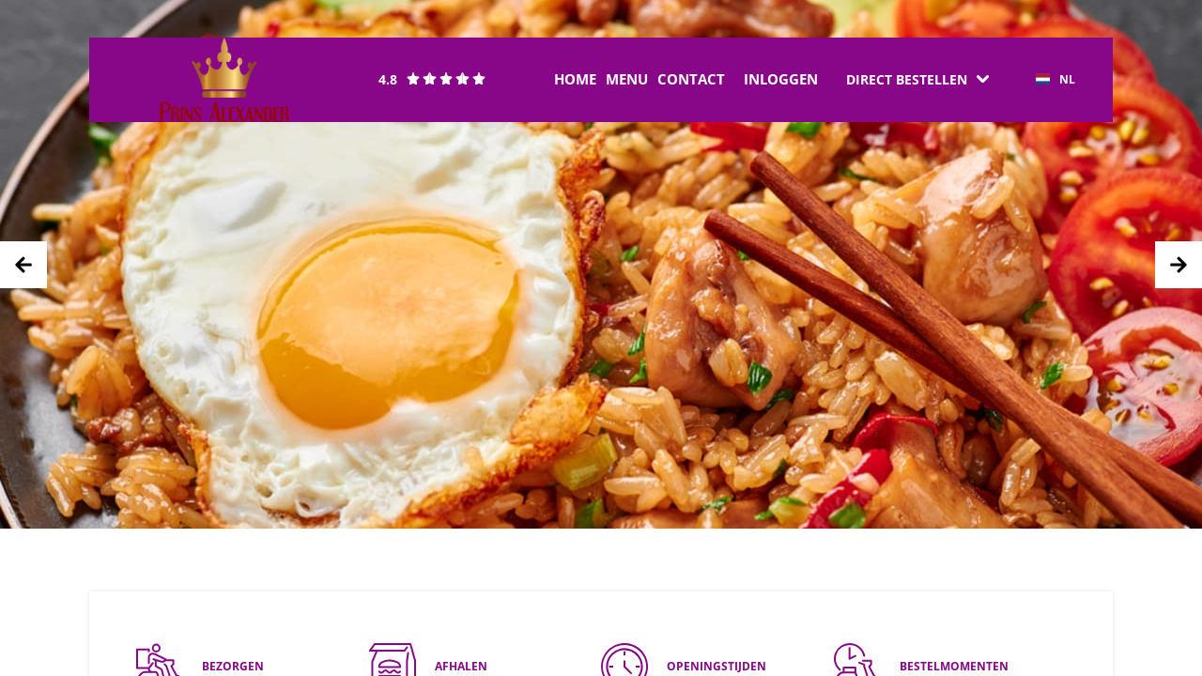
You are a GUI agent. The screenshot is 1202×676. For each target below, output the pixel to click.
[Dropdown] (917, 79)
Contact (691, 78)
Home (575, 78)
